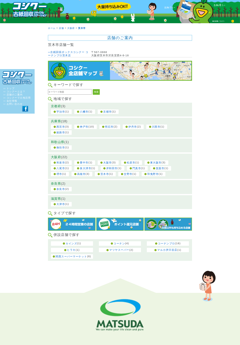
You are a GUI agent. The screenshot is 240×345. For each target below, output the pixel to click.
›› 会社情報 (10, 100)
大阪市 (107, 162)
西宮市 (60, 126)
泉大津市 (85, 168)
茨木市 (104, 173)
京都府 (56, 106)
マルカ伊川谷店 (167, 249)
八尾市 (60, 168)
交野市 (128, 173)
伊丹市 (132, 126)
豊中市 (84, 162)
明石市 (109, 126)
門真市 (136, 168)
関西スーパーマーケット (71, 256)
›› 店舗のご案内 (13, 94)
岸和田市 (112, 168)
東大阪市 (156, 162)
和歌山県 (57, 142)
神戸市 (84, 126)
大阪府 (56, 157)
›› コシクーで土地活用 (17, 97)
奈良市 (60, 189)
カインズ (71, 243)
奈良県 (56, 183)
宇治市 (60, 111)
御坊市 (60, 147)
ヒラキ (71, 249)
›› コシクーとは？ (14, 91)
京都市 (107, 111)
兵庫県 (56, 121)
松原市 (131, 162)
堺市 (59, 173)
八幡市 (84, 111)
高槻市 (81, 173)
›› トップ (9, 88)
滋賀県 (56, 198)
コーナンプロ (166, 243)
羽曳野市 (153, 173)
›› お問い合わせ (13, 104)
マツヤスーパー (119, 249)
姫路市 (60, 132)
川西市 (156, 126)
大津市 (60, 204)
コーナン (119, 243)
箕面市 (160, 168)
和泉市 (60, 162)
